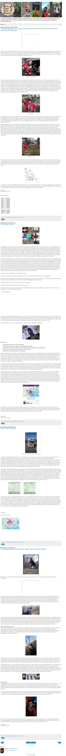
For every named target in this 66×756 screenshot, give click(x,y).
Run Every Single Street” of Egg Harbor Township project (31, 371)
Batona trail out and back (21, 357)
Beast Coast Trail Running (11, 748)
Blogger (33, 754)
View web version (31, 745)
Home (31, 742)
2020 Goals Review (7, 224)
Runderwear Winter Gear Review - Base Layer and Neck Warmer (23, 549)
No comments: (21, 217)
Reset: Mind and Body (8, 428)
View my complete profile (10, 750)
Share (3, 219)
